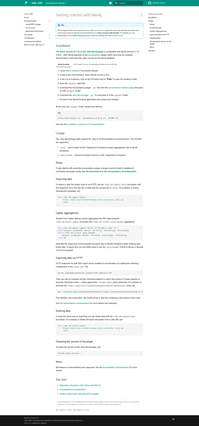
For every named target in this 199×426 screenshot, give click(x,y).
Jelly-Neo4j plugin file (84, 95)
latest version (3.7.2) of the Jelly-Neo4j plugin (81, 51)
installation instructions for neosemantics (86, 124)
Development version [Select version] (55, 3)
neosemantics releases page (121, 87)
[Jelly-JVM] (25, 3)
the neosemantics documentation (74, 303)
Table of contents (155, 14)
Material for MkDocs (39, 423)
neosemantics (99, 30)
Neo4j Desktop (63, 64)
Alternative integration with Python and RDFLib (80, 385)
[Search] (128, 3)
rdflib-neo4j (118, 36)
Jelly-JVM (28, 14)
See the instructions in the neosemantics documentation (109, 171)
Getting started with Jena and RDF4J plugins (79, 394)
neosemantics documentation (116, 367)
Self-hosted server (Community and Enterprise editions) (95, 64)
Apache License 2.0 (31, 418)
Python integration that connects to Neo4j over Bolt (92, 36)
